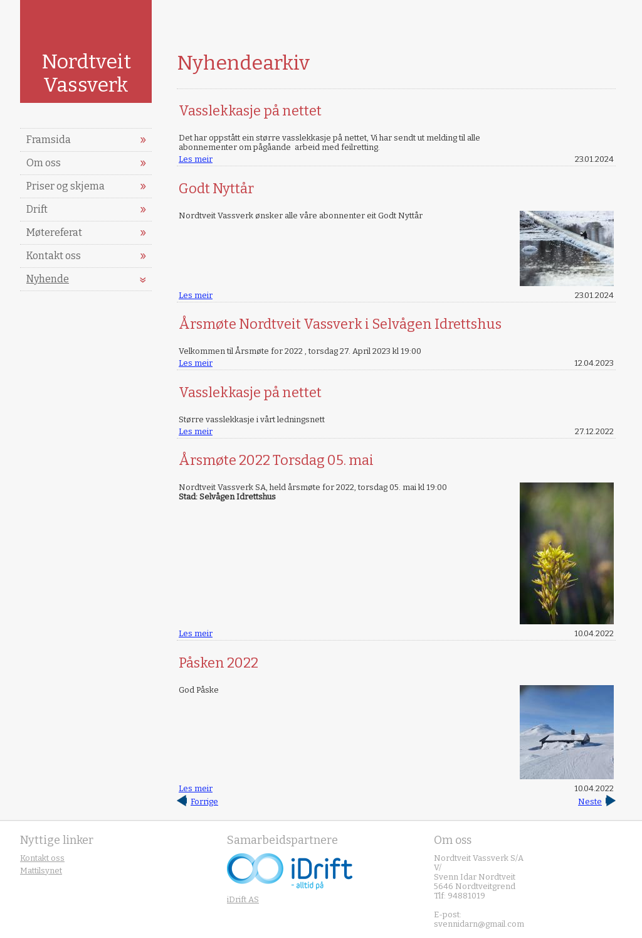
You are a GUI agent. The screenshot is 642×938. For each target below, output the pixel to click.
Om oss (43, 163)
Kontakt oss (53, 256)
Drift (37, 209)
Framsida (48, 140)
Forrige (204, 801)
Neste (590, 801)
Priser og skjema (65, 186)
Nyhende (47, 279)
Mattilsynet (41, 870)
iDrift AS (243, 899)
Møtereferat (54, 232)
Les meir (196, 159)
